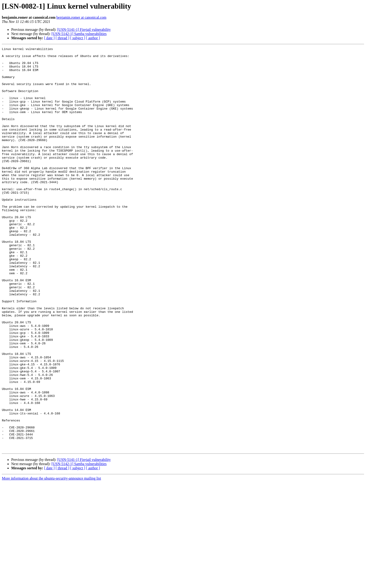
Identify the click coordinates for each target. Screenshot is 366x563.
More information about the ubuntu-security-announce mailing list (51, 559)
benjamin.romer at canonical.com (81, 17)
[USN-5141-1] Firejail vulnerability (84, 30)
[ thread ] (62, 38)
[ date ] (49, 38)
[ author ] (93, 38)
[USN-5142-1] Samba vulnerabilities (78, 34)
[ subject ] (77, 38)
